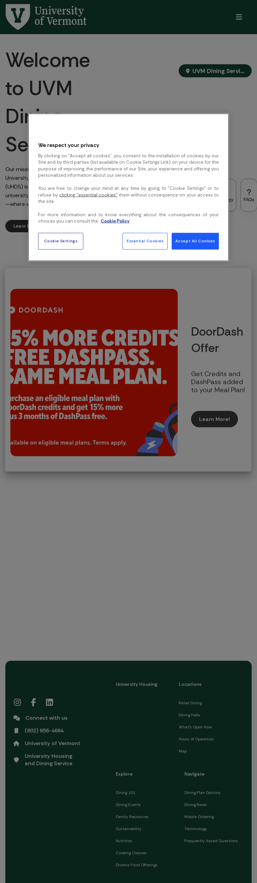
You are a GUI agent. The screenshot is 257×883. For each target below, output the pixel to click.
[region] (128, 187)
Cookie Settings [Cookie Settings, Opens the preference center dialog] (61, 240)
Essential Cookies (145, 240)
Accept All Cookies (195, 240)
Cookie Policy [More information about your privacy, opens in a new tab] (115, 221)
